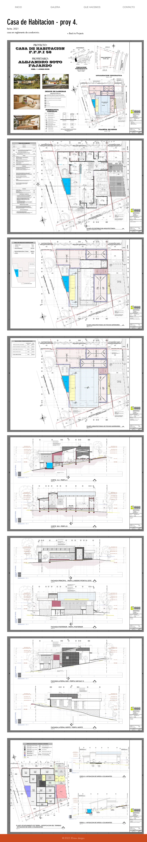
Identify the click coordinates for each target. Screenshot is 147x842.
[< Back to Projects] (75, 33)
